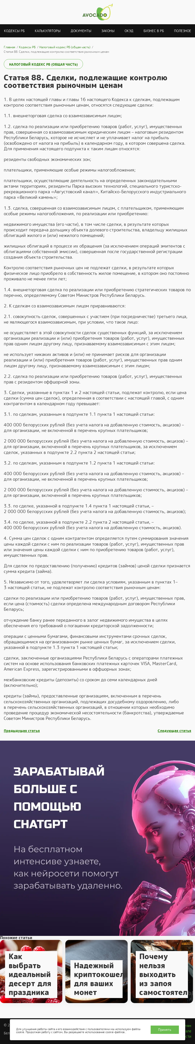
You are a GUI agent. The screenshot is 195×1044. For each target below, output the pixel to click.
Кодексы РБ (14, 31)
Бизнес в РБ (154, 31)
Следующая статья (174, 731)
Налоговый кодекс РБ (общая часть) (43, 64)
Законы (108, 31)
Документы (81, 31)
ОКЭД (129, 31)
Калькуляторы (48, 31)
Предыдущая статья (22, 731)
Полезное (182, 31)
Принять (164, 1029)
